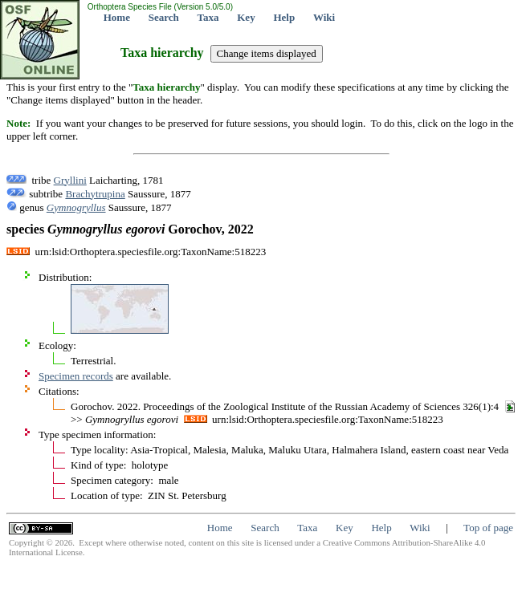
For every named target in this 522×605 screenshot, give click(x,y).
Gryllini (70, 180)
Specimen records (76, 376)
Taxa (208, 17)
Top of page (488, 528)
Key (246, 17)
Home (117, 17)
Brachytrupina (94, 194)
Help (284, 17)
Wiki (324, 17)
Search (164, 17)
